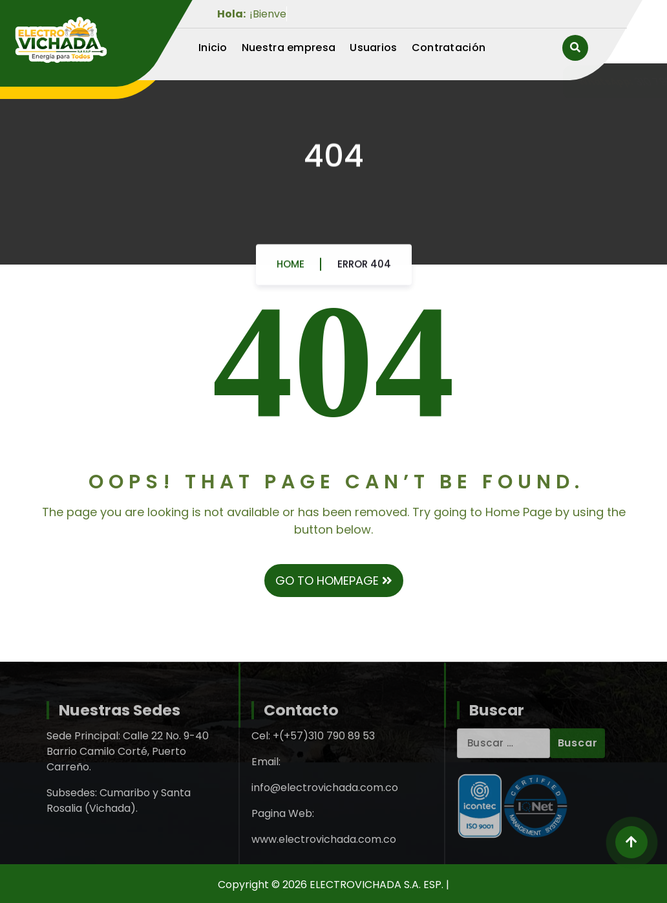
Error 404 (364, 268)
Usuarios (373, 47)
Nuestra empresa (289, 47)
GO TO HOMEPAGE (333, 580)
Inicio (213, 47)
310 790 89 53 (518, 81)
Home (290, 268)
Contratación (449, 47)
